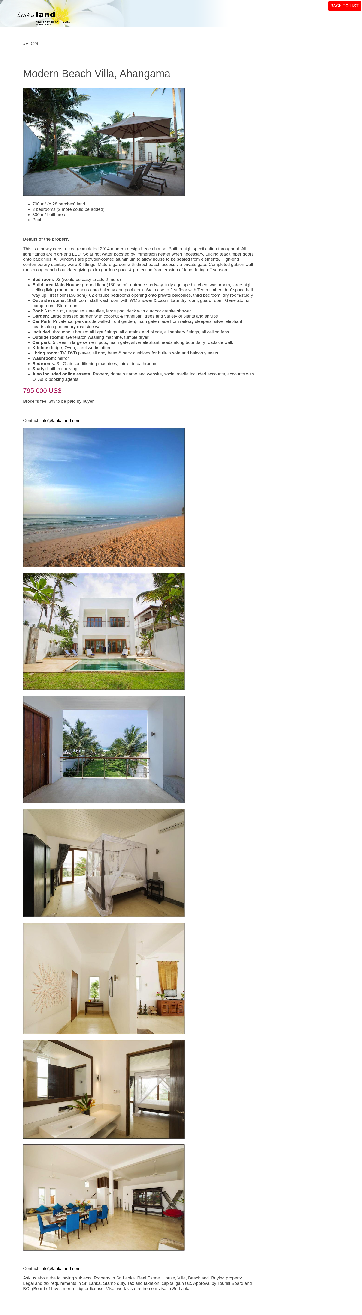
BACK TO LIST (345, 5)
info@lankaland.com (60, 420)
